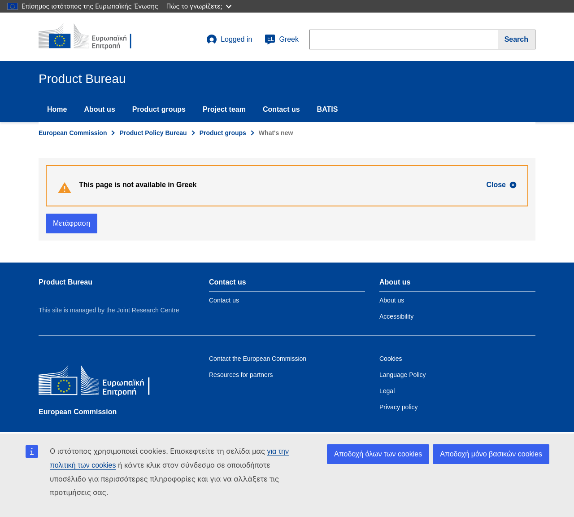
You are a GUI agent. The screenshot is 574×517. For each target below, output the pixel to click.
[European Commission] (104, 382)
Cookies (390, 358)
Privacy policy (398, 407)
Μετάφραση (71, 223)
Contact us (281, 109)
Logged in (229, 39)
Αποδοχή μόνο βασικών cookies (491, 454)
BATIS (327, 109)
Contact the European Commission (257, 358)
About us (99, 109)
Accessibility (396, 316)
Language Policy (402, 374)
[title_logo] (93, 36)
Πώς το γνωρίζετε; (198, 6)
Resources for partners (241, 374)
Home (57, 109)
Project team (224, 109)
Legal (387, 390)
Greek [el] (282, 39)
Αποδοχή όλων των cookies (378, 454)
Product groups (159, 109)
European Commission (73, 132)
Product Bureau (65, 282)
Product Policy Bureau (153, 132)
